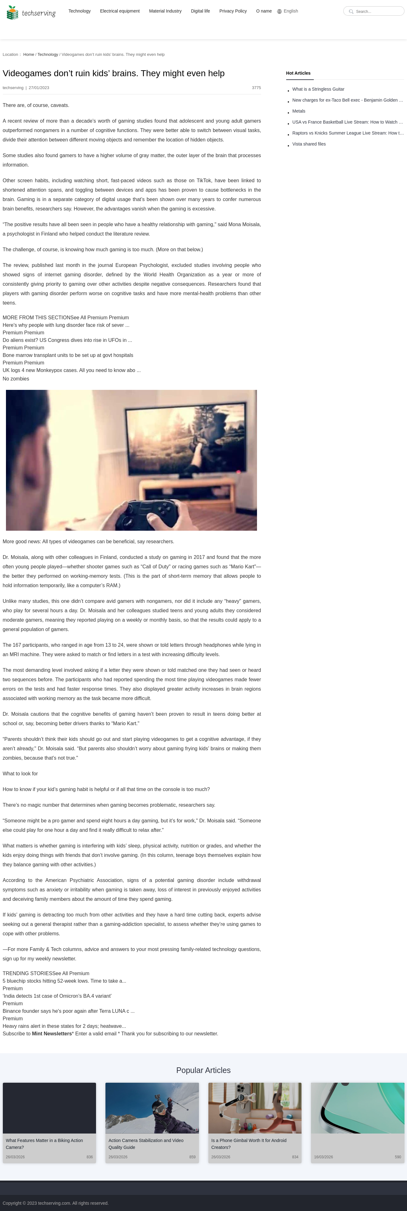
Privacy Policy (233, 10)
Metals (298, 111)
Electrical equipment (120, 10)
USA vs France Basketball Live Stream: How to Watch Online (348, 122)
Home (28, 54)
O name (264, 10)
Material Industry (165, 10)
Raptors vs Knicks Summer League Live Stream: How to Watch (348, 132)
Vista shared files (309, 143)
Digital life (200, 10)
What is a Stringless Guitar (318, 89)
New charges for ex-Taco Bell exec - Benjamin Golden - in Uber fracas (348, 100)
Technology (79, 10)
